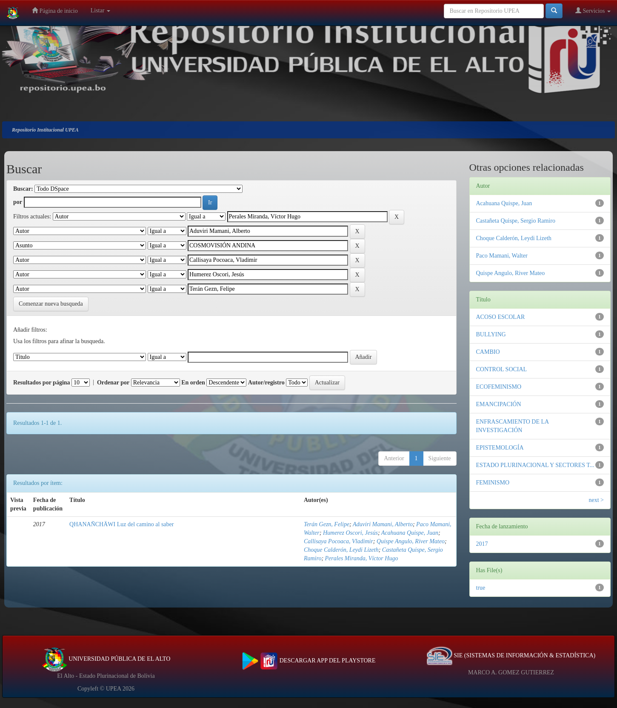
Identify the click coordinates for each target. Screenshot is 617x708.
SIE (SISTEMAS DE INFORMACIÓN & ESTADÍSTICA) (511, 655)
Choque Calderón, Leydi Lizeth (341, 550)
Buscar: (23, 189)
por (17, 202)
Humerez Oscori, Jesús (350, 533)
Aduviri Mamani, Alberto (383, 524)
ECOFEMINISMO (499, 387)
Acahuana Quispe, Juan (409, 533)
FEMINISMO (493, 482)
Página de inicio (55, 10)
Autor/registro (266, 382)
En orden (193, 382)
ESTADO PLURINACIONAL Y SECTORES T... (535, 465)
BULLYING (491, 334)
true (481, 588)
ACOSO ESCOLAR (500, 317)
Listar (100, 10)
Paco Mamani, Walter (502, 255)
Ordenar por (113, 382)
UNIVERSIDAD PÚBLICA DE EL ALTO (106, 659)
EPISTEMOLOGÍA (500, 447)
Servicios (593, 10)
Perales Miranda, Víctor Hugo (361, 558)
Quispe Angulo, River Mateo (411, 541)
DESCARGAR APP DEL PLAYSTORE (309, 660)
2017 (482, 544)
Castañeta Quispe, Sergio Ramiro (515, 221)
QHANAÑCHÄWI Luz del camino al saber (121, 524)
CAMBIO (488, 352)
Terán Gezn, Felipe (326, 524)
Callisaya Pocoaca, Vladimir (338, 541)
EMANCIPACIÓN (498, 404)
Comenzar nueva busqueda (51, 304)
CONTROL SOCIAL (501, 369)
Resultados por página (41, 382)
